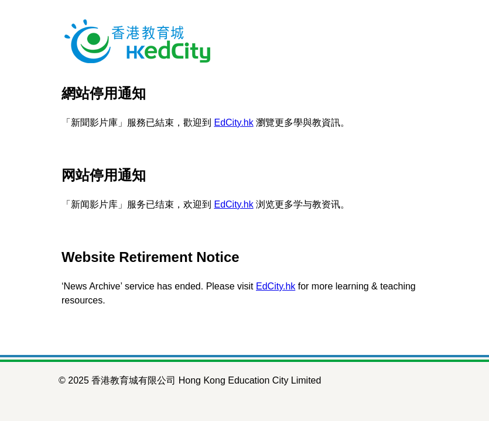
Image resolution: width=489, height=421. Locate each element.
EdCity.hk (233, 122)
